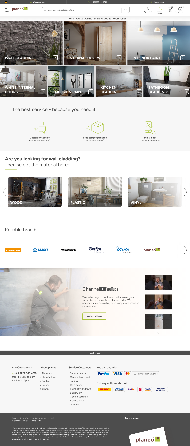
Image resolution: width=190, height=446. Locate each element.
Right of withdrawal (80, 388)
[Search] (45, 10)
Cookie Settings (79, 396)
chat (39, 2)
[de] (6, 2)
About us (47, 373)
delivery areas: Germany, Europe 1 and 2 (66, 435)
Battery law (76, 392)
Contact (46, 381)
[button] (6, 2)
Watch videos (94, 316)
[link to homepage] (20, 9)
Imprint (46, 388)
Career (45, 385)
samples (159, 2)
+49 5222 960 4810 (99, 2)
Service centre (78, 373)
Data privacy (77, 385)
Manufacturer (49, 377)
